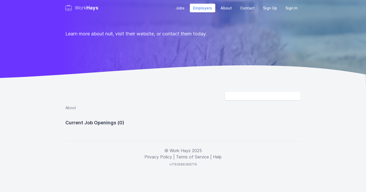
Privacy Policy (158, 156)
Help (217, 156)
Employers (202, 8)
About (226, 8)
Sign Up (270, 8)
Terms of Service (192, 156)
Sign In (291, 8)
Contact (247, 8)
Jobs (180, 8)
